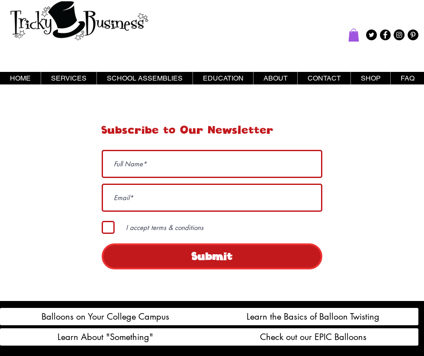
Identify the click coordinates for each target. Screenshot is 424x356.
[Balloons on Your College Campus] (105, 316)
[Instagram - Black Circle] (399, 34)
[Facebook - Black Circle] (385, 34)
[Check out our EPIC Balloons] (313, 337)
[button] (353, 35)
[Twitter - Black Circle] (371, 34)
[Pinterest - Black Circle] (413, 34)
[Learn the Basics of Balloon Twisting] (313, 316)
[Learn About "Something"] (105, 337)
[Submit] (212, 256)
